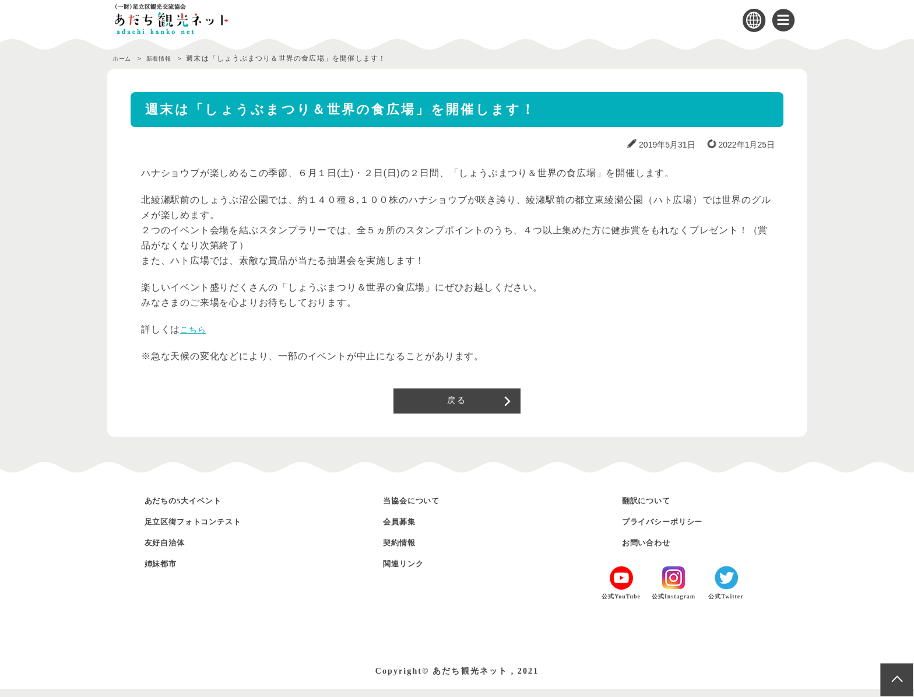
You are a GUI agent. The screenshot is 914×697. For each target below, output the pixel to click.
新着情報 (168, 58)
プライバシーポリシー (675, 529)
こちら (194, 329)
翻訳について (654, 508)
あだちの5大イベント (196, 508)
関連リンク (410, 571)
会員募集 (404, 529)
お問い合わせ (654, 550)
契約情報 (404, 550)
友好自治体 (171, 550)
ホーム (124, 58)
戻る (456, 405)
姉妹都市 (166, 571)
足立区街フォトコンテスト (209, 529)
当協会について (420, 508)
